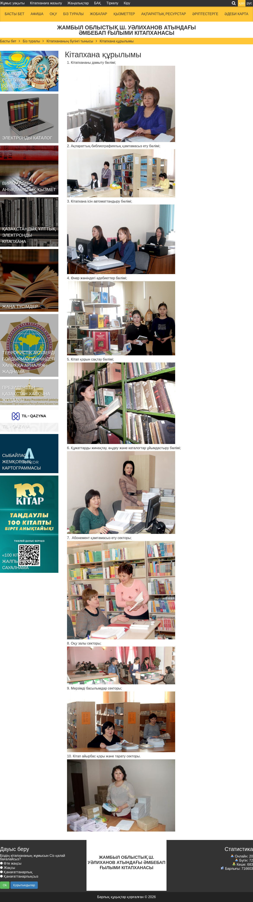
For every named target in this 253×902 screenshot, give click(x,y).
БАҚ (97, 3)
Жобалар (98, 14)
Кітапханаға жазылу (46, 3)
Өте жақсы (10, 863)
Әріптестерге (205, 14)
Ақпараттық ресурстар (163, 14)
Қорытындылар (24, 885)
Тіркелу (112, 3)
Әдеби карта (236, 14)
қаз (241, 3)
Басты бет (14, 14)
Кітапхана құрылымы (117, 41)
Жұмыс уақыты (12, 3)
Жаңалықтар (78, 3)
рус (249, 3)
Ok (5, 885)
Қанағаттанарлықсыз (19, 876)
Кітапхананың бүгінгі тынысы (69, 41)
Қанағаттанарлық (16, 872)
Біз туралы (73, 14)
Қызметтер (124, 14)
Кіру (127, 3)
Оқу (53, 14)
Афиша (37, 14)
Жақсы (7, 868)
